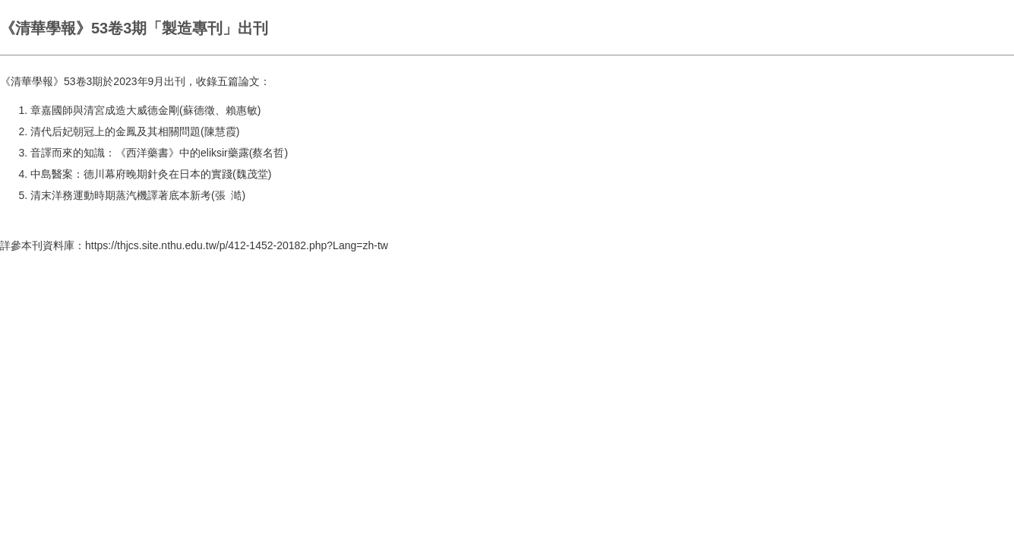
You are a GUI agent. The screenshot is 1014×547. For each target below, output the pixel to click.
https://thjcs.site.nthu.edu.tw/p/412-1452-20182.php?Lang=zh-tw (236, 245)
